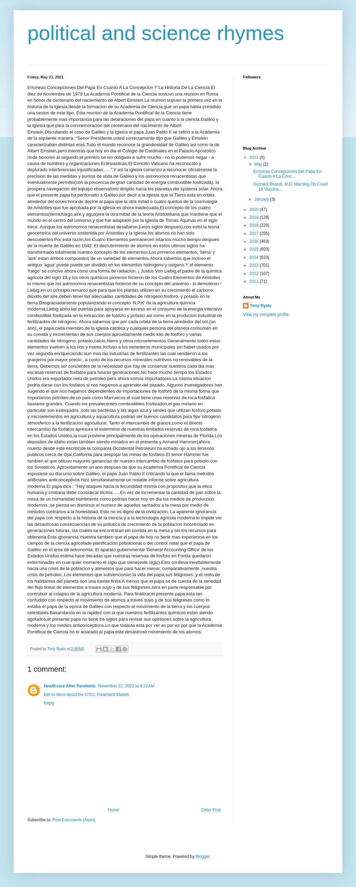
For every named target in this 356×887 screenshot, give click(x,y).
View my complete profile (266, 314)
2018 (255, 225)
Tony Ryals (260, 305)
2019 (255, 217)
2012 (255, 273)
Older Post (211, 810)
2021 (255, 157)
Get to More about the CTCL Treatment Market (86, 694)
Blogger (202, 856)
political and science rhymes (155, 33)
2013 (255, 265)
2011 (255, 281)
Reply (49, 703)
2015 (255, 249)
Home (113, 810)
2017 (255, 233)
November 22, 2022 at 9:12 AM (126, 686)
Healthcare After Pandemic (70, 686)
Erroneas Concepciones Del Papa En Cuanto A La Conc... (287, 174)
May (258, 164)
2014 (255, 257)
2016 (255, 241)
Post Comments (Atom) (73, 820)
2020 (255, 209)
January (262, 199)
